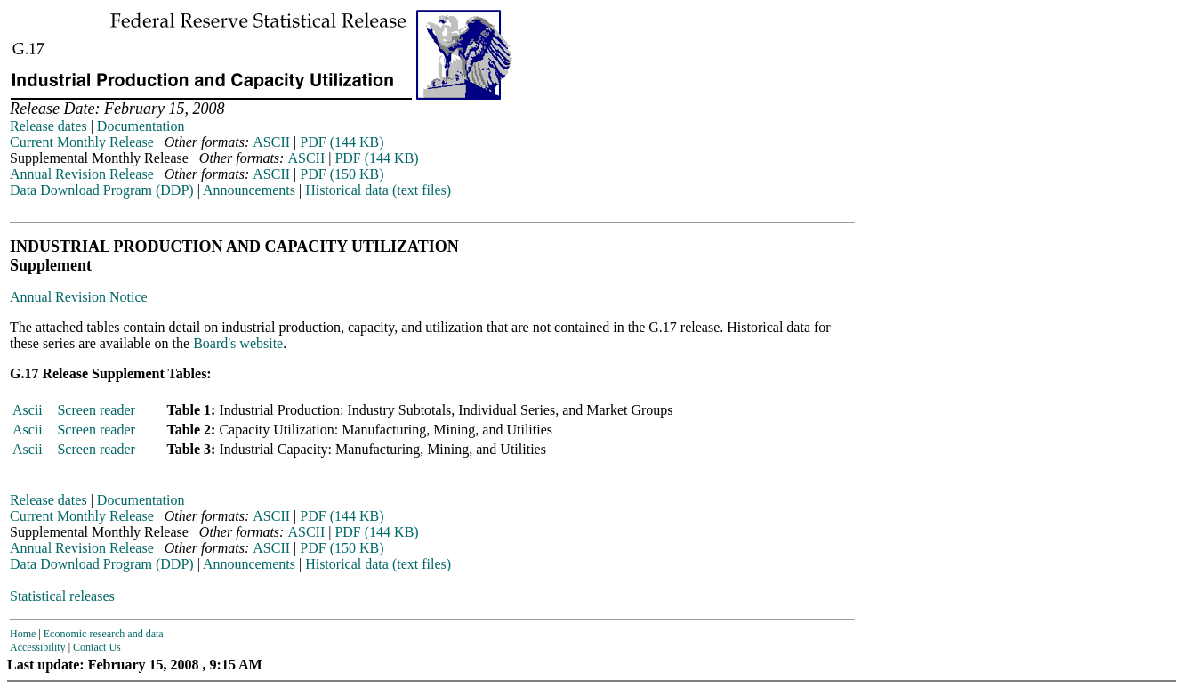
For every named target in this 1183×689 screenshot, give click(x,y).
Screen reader (96, 409)
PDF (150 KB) (341, 174)
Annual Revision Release (82, 174)
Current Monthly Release (82, 142)
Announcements (249, 190)
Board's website (238, 343)
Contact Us (97, 647)
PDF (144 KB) (341, 142)
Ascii (27, 409)
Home (23, 634)
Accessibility (38, 647)
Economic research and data (104, 634)
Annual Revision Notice (79, 296)
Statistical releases (62, 596)
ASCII (271, 142)
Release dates (48, 126)
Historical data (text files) (378, 190)
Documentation (141, 126)
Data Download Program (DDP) (102, 190)
